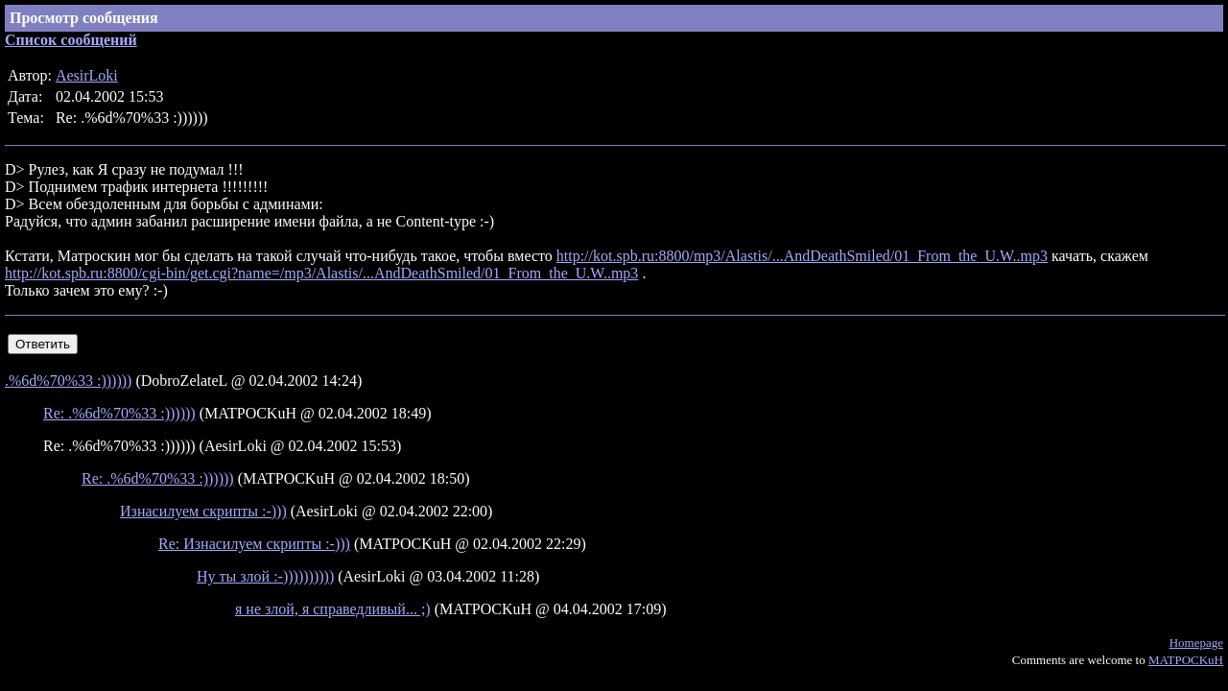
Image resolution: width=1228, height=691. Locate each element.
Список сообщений (71, 40)
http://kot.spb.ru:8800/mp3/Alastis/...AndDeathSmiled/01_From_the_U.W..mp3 (802, 256)
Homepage (1196, 642)
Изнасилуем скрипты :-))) (203, 511)
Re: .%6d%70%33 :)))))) (119, 413)
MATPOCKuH (1185, 660)
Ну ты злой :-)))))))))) (265, 576)
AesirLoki (87, 75)
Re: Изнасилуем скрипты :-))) (254, 544)
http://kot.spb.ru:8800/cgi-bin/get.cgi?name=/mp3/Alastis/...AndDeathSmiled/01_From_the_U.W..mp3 (321, 273)
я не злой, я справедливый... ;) (333, 609)
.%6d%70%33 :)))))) (68, 380)
